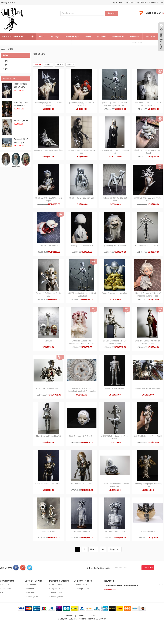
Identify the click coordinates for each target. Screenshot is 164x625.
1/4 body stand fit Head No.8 (81, 246)
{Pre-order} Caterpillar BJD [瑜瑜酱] (48, 150)
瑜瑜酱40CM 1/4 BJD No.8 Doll (81, 198)
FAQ (3, 593)
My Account (117, 2)
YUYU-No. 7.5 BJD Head (48, 246)
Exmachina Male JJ (148, 531)
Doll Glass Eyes (72, 37)
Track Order (31, 585)
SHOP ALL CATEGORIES (12, 37)
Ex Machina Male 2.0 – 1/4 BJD (147, 246)
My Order (129, 2)
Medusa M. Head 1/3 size (115, 531)
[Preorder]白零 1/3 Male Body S (21, 142)
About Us (5, 585)
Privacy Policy (81, 585)
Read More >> (110, 590)
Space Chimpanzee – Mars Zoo (114, 293)
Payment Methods (58, 589)
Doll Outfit (150, 37)
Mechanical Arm (48, 531)
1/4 (6, 65)
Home (41, 37)
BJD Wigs (55, 37)
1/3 (6, 61)
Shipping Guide (57, 597)
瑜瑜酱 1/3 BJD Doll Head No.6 (147, 388)
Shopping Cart (153, 12)
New (38, 64)
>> (103, 549)
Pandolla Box (118, 37)
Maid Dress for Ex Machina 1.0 (48, 436)
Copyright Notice (82, 589)
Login (162, 2)
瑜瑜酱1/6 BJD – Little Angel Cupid (147, 436)
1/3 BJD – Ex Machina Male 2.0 (48, 388)
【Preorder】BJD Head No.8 (114, 246)
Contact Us (6, 589)
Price (60, 64)
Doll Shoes (135, 37)
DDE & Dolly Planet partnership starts (122, 585)
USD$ (10, 2)
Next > (93, 549)
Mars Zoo (48, 341)
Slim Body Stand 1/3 (82, 531)
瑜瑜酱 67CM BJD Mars (114, 388)
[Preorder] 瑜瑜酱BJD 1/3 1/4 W (20, 87)
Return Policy (56, 593)
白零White (101, 37)
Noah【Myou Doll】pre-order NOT (21, 105)
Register (152, 2)
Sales (48, 64)
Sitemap (94, 616)
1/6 (6, 69)
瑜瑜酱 (88, 37)
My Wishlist (141, 2)
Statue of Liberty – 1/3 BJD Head (48, 484)
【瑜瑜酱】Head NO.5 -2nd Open (81, 436)
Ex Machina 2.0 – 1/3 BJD (81, 484)
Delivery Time (56, 585)
